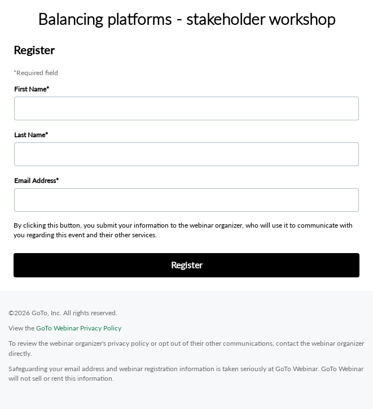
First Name (30, 89)
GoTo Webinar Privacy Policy (78, 328)
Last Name (29, 134)
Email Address (35, 180)
